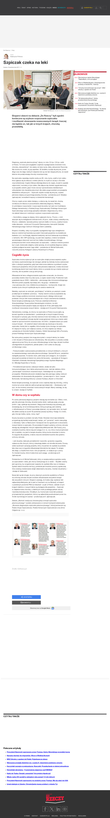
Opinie (29, 13)
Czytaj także (81, 173)
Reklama (55, 812)
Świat (24, 13)
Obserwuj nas (38, 604)
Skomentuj (58, 598)
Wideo (55, 13)
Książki (49, 13)
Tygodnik (42, 13)
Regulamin (82, 812)
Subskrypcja (45, 812)
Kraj (19, 13)
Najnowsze (80, 74)
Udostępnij (28, 598)
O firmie (27, 812)
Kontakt (35, 812)
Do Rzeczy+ (62, 13)
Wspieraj (70, 13)
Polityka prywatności (68, 812)
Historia (35, 13)
